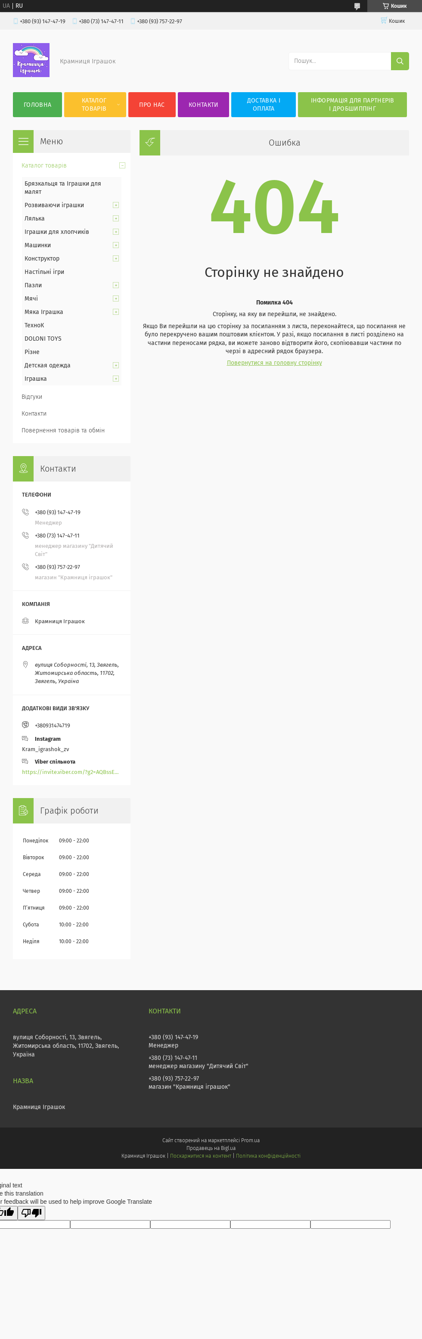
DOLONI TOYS (43, 338)
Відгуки (32, 397)
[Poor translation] (31, 1213)
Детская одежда (48, 365)
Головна (37, 105)
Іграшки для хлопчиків (57, 232)
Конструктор (42, 258)
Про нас (151, 105)
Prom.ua (250, 1140)
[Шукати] (400, 61)
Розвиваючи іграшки (54, 205)
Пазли (33, 285)
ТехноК (34, 325)
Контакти (203, 105)
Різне (32, 352)
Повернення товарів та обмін (63, 430)
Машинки (38, 245)
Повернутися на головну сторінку (274, 363)
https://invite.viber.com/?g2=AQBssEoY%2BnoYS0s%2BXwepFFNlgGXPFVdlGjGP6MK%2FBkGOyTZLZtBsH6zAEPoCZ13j (71, 772)
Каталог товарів (94, 104)
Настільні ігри (44, 272)
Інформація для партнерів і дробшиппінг (352, 104)
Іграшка (36, 378)
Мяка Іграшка (44, 312)
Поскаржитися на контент (200, 1156)
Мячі (31, 298)
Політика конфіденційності (268, 1156)
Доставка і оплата (263, 104)
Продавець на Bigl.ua (211, 1148)
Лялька (35, 218)
